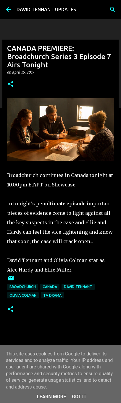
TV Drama (52, 295)
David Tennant (78, 287)
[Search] (112, 9)
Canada (50, 287)
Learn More (51, 396)
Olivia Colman (22, 295)
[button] (10, 84)
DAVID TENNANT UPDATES (46, 9)
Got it (79, 396)
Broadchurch (22, 287)
